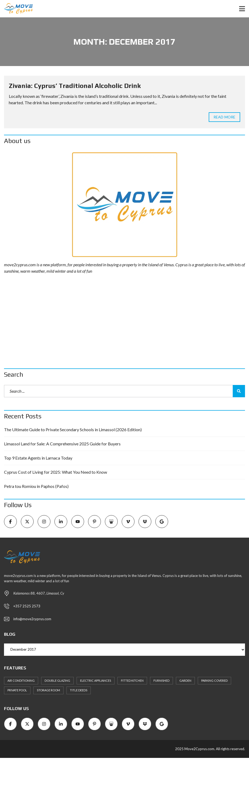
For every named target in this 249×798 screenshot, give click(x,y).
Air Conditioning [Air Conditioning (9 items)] (21, 680)
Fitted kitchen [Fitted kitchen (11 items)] (132, 680)
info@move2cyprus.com (32, 619)
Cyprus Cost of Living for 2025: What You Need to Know (55, 472)
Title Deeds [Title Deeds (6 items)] (78, 690)
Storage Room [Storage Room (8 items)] (48, 690)
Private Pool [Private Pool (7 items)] (17, 690)
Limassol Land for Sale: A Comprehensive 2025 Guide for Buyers (62, 443)
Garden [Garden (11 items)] (185, 680)
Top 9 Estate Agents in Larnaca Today (38, 457)
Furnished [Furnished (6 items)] (161, 680)
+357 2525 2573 (26, 606)
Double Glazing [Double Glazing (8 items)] (57, 680)
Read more (224, 117)
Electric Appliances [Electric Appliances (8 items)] (95, 680)
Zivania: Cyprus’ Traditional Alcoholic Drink (75, 85)
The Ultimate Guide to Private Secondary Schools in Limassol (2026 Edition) (73, 429)
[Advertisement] (124, 321)
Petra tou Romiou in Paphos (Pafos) (36, 486)
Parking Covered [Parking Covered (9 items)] (214, 680)
